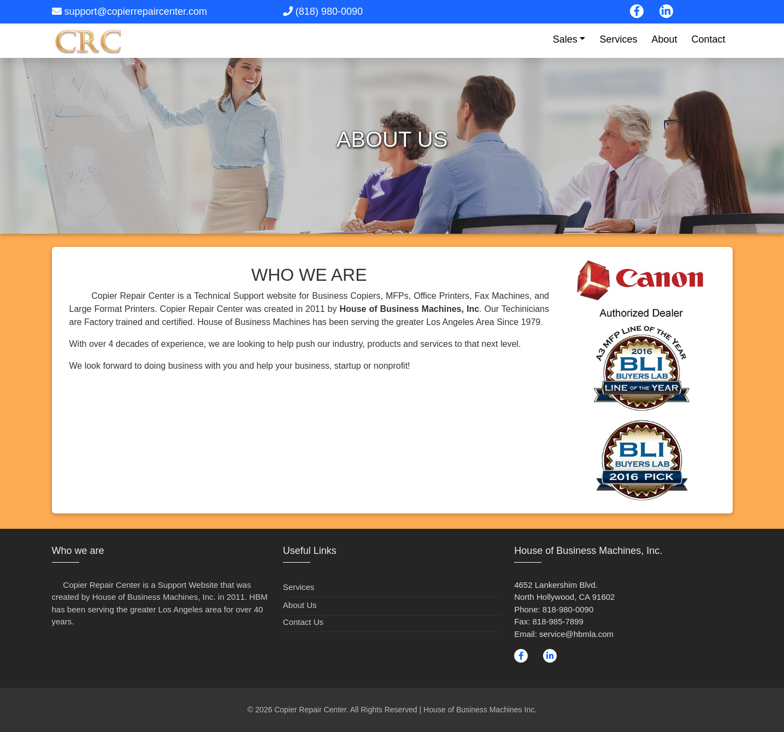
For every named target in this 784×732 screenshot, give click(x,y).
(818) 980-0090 (329, 11)
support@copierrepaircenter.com (135, 11)
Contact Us (303, 622)
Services (618, 39)
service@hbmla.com (576, 634)
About (664, 39)
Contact (708, 39)
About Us (300, 605)
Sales (565, 39)
